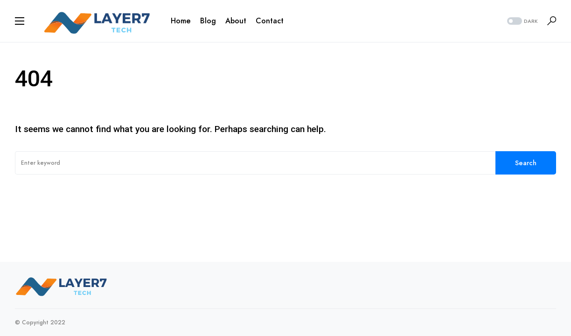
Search (525, 163)
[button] (19, 21)
